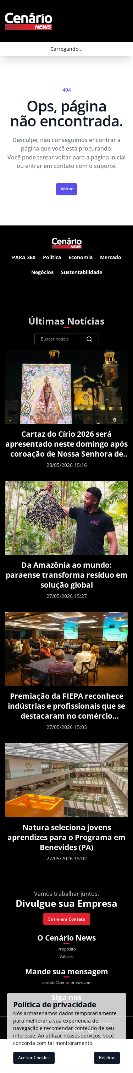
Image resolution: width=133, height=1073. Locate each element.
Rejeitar (107, 1058)
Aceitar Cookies (34, 1058)
